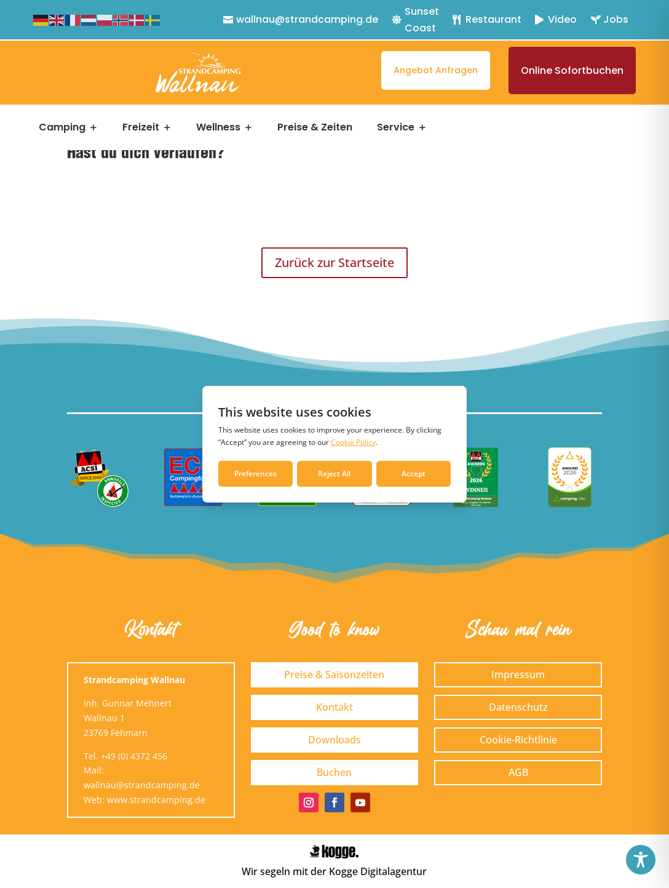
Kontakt (334, 707)
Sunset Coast (422, 19)
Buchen (334, 772)
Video (562, 19)
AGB (518, 772)
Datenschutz (518, 707)
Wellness (218, 127)
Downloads (334, 739)
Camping (62, 127)
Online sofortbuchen (572, 70)
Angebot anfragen (436, 70)
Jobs (615, 19)
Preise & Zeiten (314, 127)
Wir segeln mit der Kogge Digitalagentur (334, 871)
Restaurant (493, 19)
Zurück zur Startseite (334, 262)
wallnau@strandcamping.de (307, 19)
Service (395, 127)
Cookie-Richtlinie (518, 739)
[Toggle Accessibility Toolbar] (641, 860)
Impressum (518, 674)
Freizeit (140, 127)
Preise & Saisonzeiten (334, 674)
